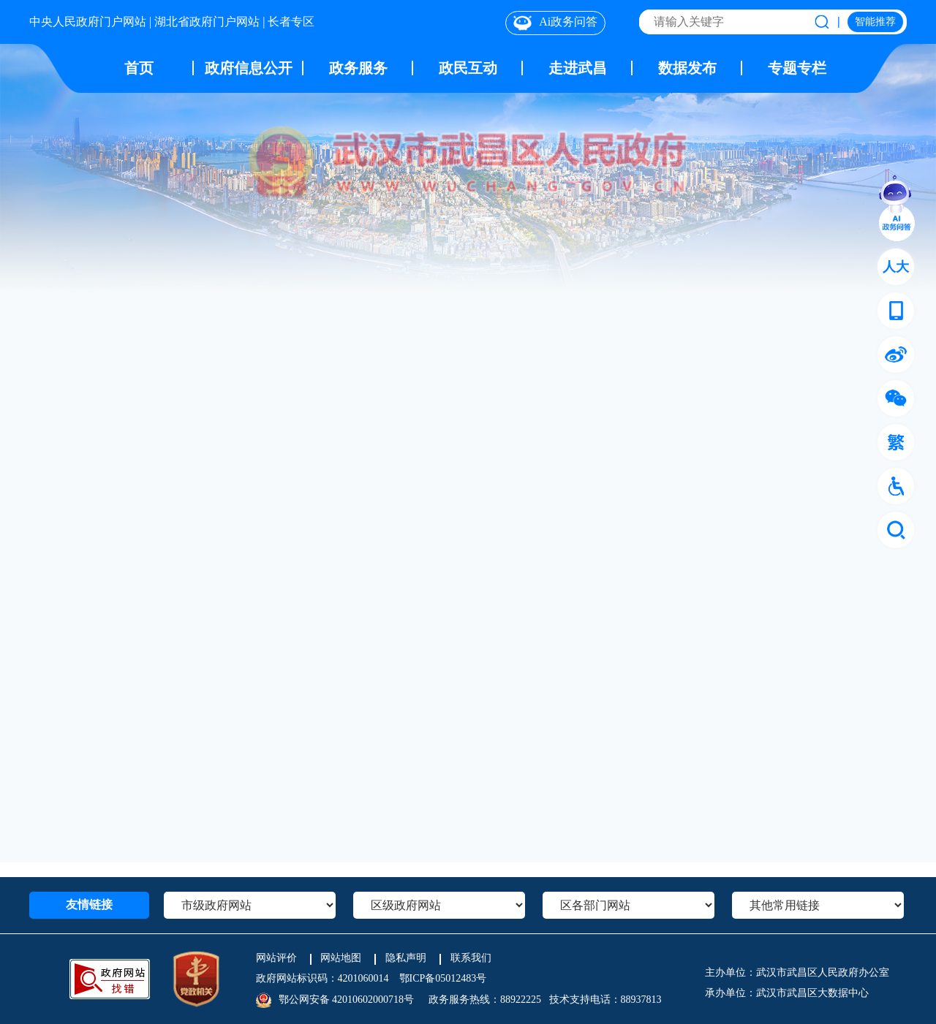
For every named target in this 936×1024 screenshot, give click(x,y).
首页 (139, 68)
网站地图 (340, 957)
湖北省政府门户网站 (207, 21)
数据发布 (687, 68)
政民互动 (468, 68)
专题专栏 (797, 68)
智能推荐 (875, 21)
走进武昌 (577, 68)
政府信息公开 (248, 68)
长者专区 (291, 21)
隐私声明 (405, 957)
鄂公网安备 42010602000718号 (347, 999)
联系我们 (470, 957)
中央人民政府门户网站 (87, 21)
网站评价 (276, 957)
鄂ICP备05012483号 (443, 978)
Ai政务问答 (555, 23)
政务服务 (358, 68)
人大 (896, 266)
